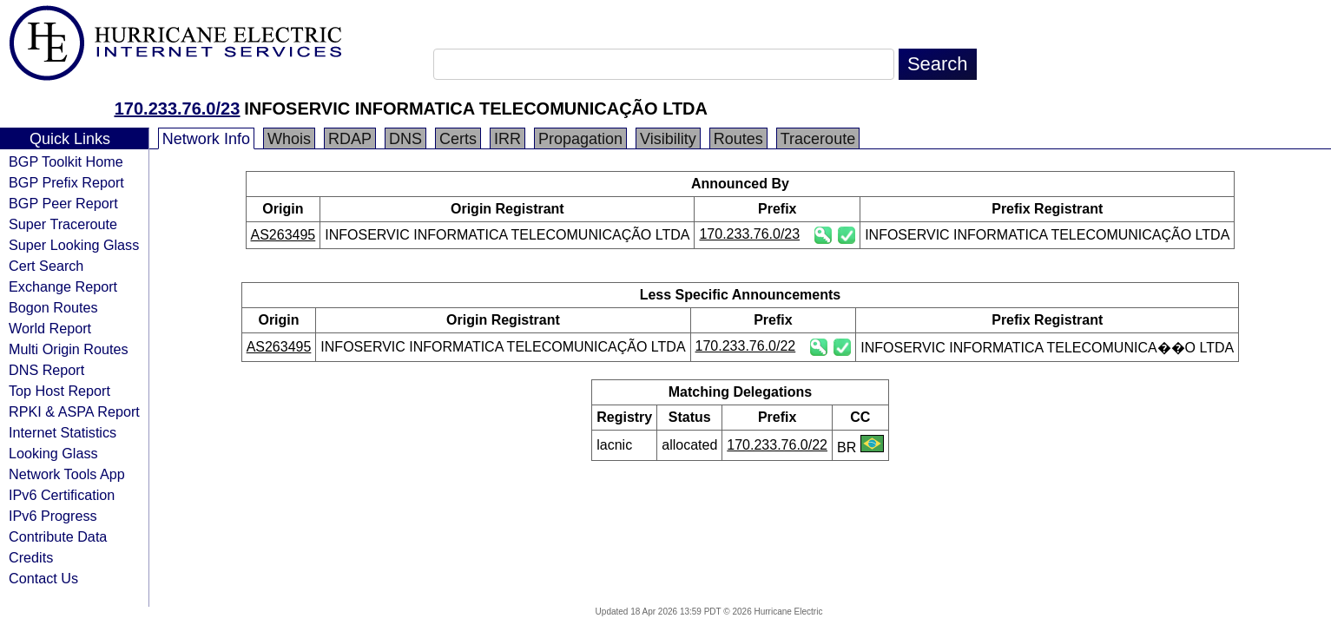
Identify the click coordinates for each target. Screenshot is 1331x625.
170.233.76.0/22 (745, 346)
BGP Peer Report (63, 203)
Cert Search (46, 265)
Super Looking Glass (74, 245)
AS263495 (283, 234)
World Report (50, 328)
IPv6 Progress (53, 515)
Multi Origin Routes (68, 349)
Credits (31, 557)
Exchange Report (63, 286)
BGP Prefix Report (66, 182)
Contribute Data (58, 536)
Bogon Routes (53, 307)
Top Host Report (59, 390)
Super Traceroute (63, 224)
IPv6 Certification (62, 495)
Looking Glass (53, 453)
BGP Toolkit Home (66, 161)
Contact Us (43, 578)
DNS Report (46, 370)
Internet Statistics (62, 432)
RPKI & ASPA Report (74, 411)
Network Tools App (67, 474)
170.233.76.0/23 (178, 108)
